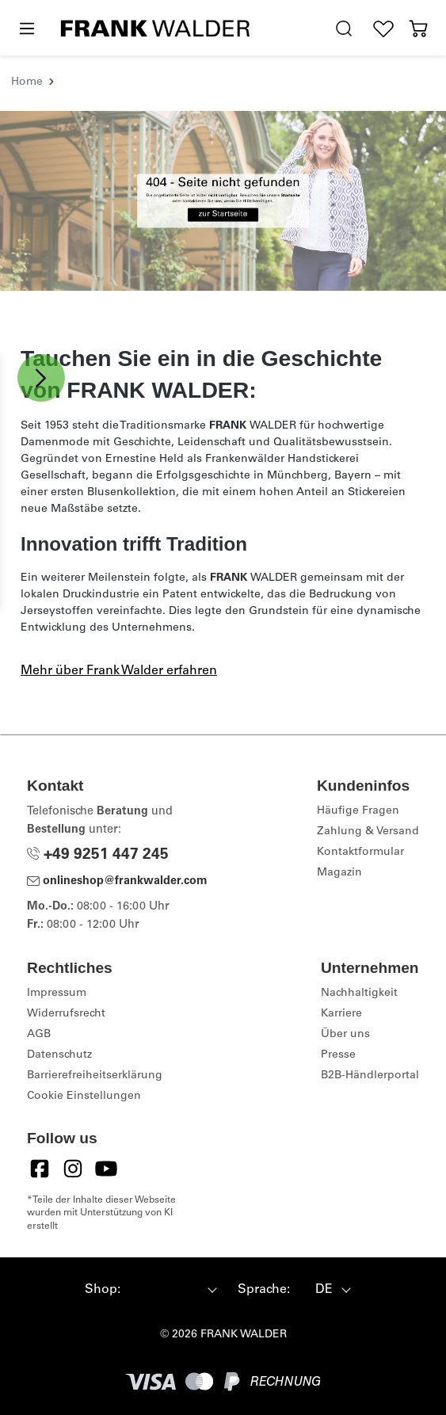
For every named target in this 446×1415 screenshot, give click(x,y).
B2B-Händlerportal (370, 1075)
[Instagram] (73, 1168)
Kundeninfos (363, 785)
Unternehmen (370, 967)
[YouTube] (106, 1168)
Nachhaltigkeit (359, 993)
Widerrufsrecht (66, 1014)
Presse (338, 1055)
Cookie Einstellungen (84, 1096)
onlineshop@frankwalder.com (117, 881)
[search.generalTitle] (343, 29)
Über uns (345, 1034)
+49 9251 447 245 (98, 855)
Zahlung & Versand (368, 831)
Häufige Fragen (358, 811)
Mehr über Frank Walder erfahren (119, 671)
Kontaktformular (360, 852)
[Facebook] (39, 1168)
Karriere (341, 1014)
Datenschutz (59, 1055)
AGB (39, 1034)
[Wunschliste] (383, 29)
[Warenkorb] (418, 29)
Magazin (339, 873)
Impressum (56, 993)
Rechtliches (69, 967)
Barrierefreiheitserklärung (94, 1075)
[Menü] (26, 29)
